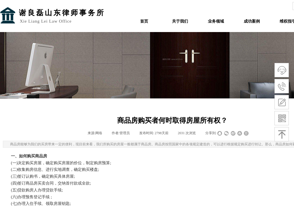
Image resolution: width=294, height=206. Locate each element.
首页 (144, 21)
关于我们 (180, 21)
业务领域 (216, 21)
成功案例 (252, 21)
